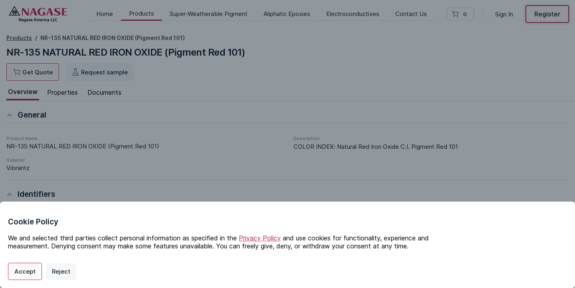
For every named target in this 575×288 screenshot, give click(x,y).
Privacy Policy (260, 238)
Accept (25, 271)
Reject (61, 271)
